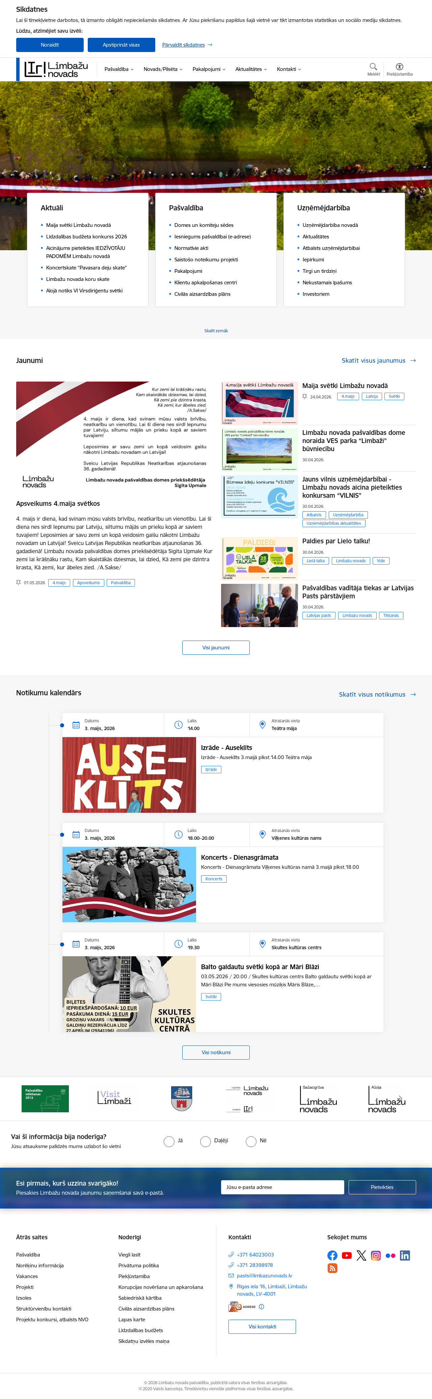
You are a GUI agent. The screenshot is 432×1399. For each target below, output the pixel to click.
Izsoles (23, 1298)
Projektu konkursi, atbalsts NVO (52, 1319)
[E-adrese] (241, 1306)
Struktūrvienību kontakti (43, 1308)
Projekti (24, 1287)
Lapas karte (131, 1319)
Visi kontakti (262, 1326)
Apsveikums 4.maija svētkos (58, 503)
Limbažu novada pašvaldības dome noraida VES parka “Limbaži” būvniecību (353, 441)
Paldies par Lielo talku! (336, 541)
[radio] (173, 1140)
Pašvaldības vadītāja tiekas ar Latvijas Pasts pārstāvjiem (358, 592)
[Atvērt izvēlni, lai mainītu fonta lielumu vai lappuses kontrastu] (399, 70)
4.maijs (59, 582)
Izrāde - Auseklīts (226, 748)
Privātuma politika (138, 1265)
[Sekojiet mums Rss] (332, 1268)
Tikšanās (391, 615)
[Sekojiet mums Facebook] (332, 1255)
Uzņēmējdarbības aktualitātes (334, 523)
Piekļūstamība (134, 1276)
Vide (381, 560)
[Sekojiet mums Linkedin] (405, 1255)
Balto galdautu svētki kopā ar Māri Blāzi (260, 967)
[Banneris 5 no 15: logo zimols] (318, 1098)
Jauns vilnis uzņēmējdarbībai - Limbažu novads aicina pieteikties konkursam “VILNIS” (352, 487)
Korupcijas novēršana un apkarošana (160, 1287)
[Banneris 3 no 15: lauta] (182, 1098)
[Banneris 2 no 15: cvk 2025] (113, 1098)
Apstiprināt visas (121, 45)
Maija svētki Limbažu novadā (345, 386)
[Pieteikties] (382, 1187)
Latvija (372, 396)
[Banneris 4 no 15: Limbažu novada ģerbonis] (250, 1098)
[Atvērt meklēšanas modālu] (373, 70)
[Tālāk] (400, 1099)
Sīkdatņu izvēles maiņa (143, 1341)
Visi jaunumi (216, 647)
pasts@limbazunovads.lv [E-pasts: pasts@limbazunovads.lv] (264, 1275)
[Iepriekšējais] (31, 1099)
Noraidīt (50, 45)
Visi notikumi (216, 1052)
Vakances (27, 1276)
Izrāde (211, 769)
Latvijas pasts (319, 615)
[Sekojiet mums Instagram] (376, 1256)
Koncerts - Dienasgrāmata (239, 857)
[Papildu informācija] (261, 1306)
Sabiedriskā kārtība (140, 1298)
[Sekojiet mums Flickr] (390, 1255)
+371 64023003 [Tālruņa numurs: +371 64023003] (255, 1254)
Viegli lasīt (129, 1254)
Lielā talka (316, 560)
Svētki (394, 396)
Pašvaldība (121, 582)
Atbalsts (314, 514)
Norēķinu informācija (40, 1265)
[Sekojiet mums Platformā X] (361, 1255)
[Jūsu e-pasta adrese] (282, 1187)
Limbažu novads (351, 560)
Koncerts (214, 878)
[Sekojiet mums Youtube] (347, 1255)
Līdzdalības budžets (140, 1330)
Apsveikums (88, 582)
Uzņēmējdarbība (348, 514)
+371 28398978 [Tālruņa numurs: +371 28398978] (255, 1265)
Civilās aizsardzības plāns (146, 1308)
